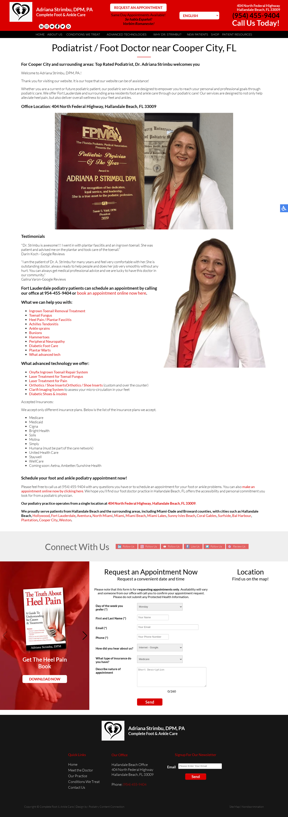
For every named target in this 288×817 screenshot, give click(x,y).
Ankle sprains (39, 329)
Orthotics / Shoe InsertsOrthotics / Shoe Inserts (66, 386)
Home (40, 34)
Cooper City (48, 521)
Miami (119, 516)
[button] (84, 635)
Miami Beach (136, 516)
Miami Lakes (156, 516)
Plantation (29, 521)
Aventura (84, 516)
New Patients (197, 34)
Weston (65, 521)
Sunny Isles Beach (181, 516)
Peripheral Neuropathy (47, 342)
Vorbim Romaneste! (138, 23)
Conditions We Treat (83, 34)
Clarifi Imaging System (46, 390)
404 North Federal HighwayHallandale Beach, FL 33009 (258, 7)
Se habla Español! (138, 19)
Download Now (44, 679)
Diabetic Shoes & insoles (48, 395)
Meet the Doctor (80, 770)
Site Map (234, 806)
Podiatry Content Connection (106, 806)
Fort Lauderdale (63, 516)
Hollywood (41, 516)
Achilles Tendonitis (43, 325)
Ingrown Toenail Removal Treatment (57, 312)
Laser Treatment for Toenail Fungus (56, 377)
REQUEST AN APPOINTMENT (138, 7)
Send (149, 702)
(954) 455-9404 (256, 15)
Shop (215, 34)
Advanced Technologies (127, 34)
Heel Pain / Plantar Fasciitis (50, 320)
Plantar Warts (40, 351)
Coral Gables (206, 516)
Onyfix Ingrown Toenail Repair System (58, 373)
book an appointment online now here (111, 293)
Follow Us (128, 546)
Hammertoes (39, 338)
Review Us (239, 546)
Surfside (224, 516)
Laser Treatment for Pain (48, 381)
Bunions (35, 333)
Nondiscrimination (253, 806)
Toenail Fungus (40, 316)
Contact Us (76, 787)
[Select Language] (199, 15)
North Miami (103, 516)
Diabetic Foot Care (43, 346)
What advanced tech (44, 355)
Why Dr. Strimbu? (167, 34)
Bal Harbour (241, 516)
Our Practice (77, 776)
